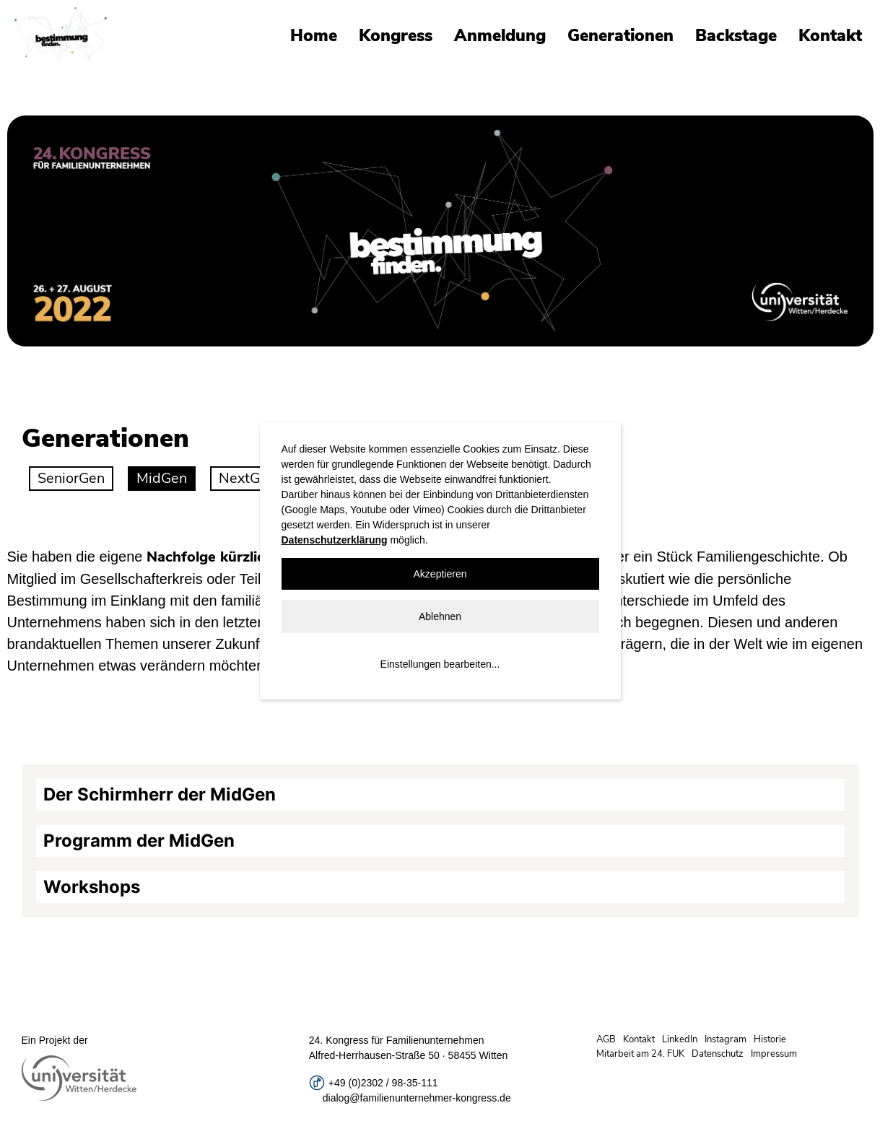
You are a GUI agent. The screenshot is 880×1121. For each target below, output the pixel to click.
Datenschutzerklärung (335, 540)
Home (313, 36)
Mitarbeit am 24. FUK (640, 1053)
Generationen (620, 36)
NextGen (247, 478)
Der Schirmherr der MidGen (159, 794)
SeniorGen (71, 478)
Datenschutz (718, 1053)
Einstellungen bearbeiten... (440, 664)
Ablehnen (440, 616)
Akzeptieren (440, 574)
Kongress (395, 36)
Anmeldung (500, 36)
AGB (606, 1039)
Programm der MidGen (139, 840)
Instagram (725, 1039)
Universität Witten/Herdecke (60, 34)
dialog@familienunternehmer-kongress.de (417, 1098)
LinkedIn (679, 1039)
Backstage (736, 36)
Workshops (91, 886)
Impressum (774, 1053)
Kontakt (830, 36)
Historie (770, 1039)
